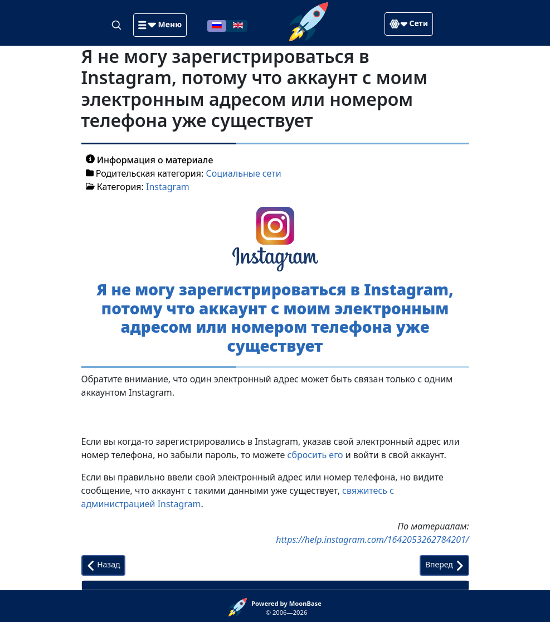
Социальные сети (243, 173)
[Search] (117, 24)
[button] (160, 25)
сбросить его (315, 455)
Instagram (167, 187)
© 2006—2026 (286, 608)
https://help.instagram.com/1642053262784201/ (372, 539)
